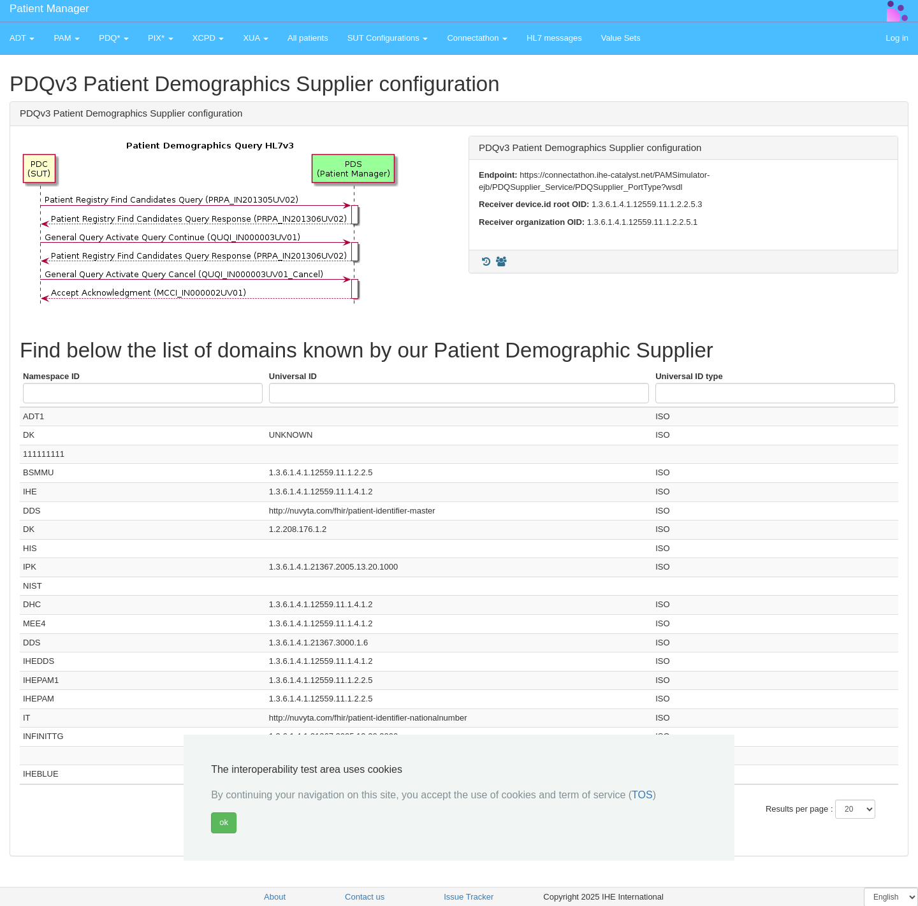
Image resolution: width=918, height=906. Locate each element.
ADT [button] (22, 38)
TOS (642, 794)
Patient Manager (49, 9)
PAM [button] (67, 38)
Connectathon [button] (477, 38)
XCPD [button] (208, 38)
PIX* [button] (160, 38)
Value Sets (621, 38)
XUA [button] (255, 38)
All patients (308, 38)
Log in (897, 38)
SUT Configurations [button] (387, 38)
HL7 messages (554, 38)
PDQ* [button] (114, 38)
